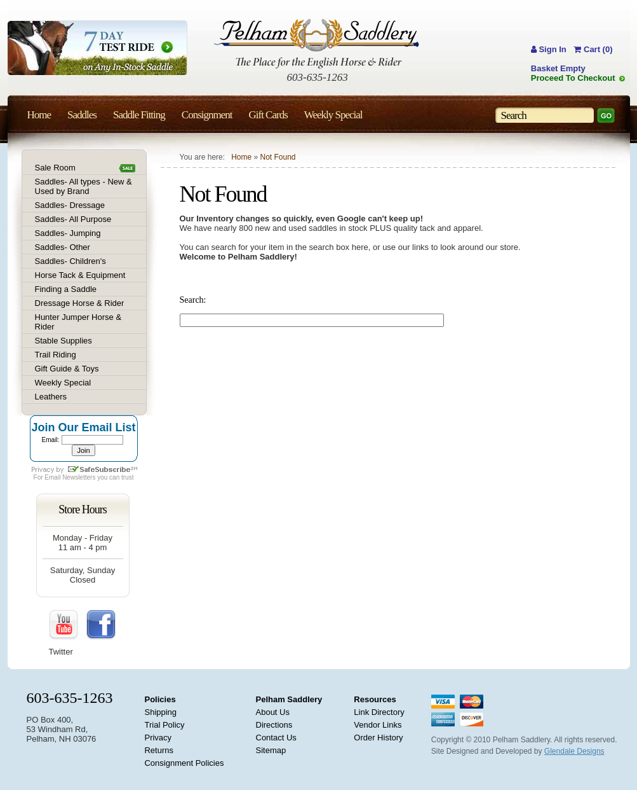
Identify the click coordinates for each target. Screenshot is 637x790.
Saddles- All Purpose (73, 219)
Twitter (61, 651)
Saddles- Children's (70, 261)
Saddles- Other (62, 247)
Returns (158, 750)
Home (241, 157)
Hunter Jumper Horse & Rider (78, 321)
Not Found (277, 157)
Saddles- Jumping (68, 233)
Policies (159, 699)
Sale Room (55, 167)
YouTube (64, 625)
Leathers (51, 396)
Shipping (160, 712)
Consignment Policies (184, 763)
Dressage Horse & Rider (79, 303)
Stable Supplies (63, 340)
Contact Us (276, 737)
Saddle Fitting (139, 115)
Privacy (157, 737)
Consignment (207, 115)
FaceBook (101, 625)
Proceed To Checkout (573, 78)
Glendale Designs (574, 751)
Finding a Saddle (66, 289)
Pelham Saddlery (289, 699)
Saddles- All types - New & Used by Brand (83, 186)
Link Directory (379, 712)
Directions (274, 725)
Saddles (82, 115)
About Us (273, 712)
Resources (375, 699)
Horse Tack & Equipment (80, 275)
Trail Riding (55, 354)
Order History (378, 737)
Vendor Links (377, 725)
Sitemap (271, 750)
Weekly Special (63, 382)
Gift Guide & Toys (67, 368)
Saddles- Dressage (70, 205)
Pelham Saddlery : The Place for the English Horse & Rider (316, 43)
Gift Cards (267, 115)
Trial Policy (164, 725)
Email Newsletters (69, 477)
